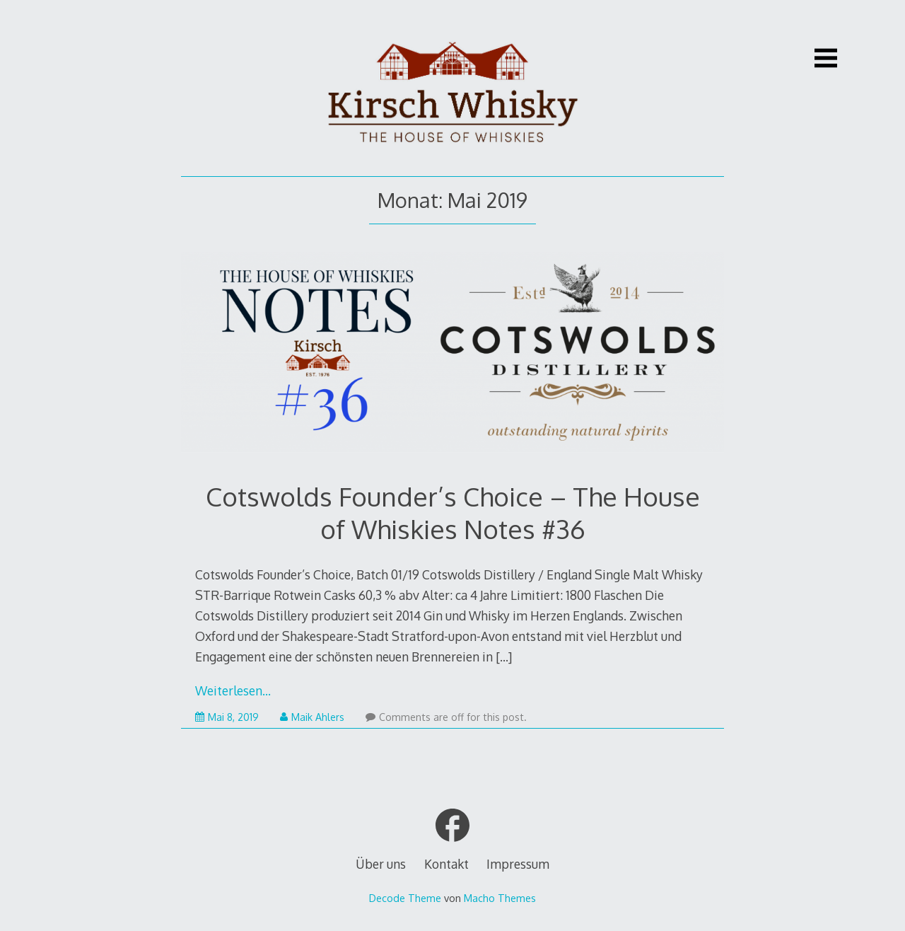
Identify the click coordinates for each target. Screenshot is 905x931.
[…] (504, 656)
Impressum (517, 864)
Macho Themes (500, 897)
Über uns (381, 864)
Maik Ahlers (312, 717)
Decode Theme (405, 897)
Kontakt (446, 864)
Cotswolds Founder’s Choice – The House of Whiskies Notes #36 (453, 512)
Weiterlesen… (233, 690)
